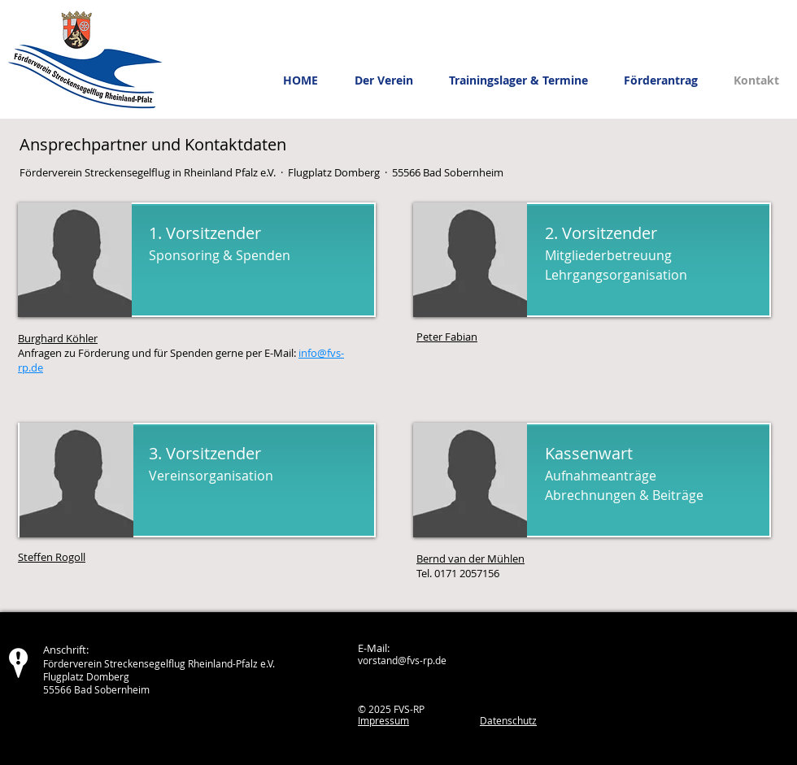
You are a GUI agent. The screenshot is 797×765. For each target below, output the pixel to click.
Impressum (383, 720)
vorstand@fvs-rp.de (402, 660)
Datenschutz (508, 720)
